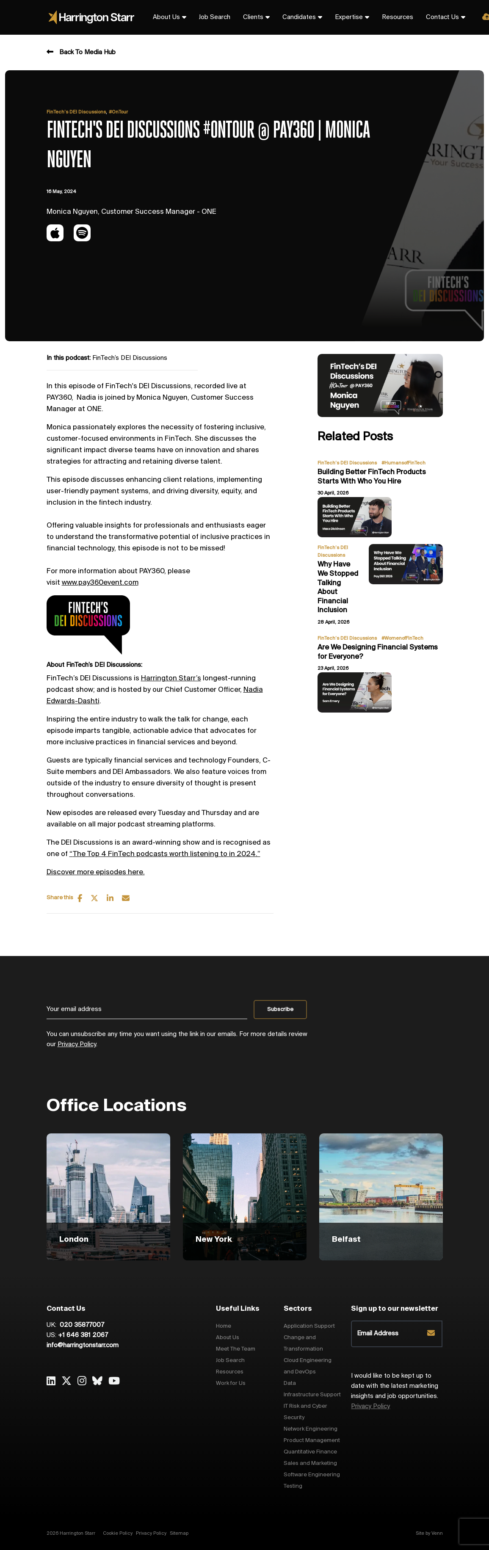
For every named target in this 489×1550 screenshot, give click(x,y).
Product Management (312, 1440)
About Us (166, 17)
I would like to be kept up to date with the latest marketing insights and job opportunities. (394, 1391)
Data (290, 1383)
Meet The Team (235, 1349)
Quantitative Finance (310, 1452)
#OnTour (118, 112)
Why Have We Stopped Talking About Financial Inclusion (338, 587)
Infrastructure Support (312, 1395)
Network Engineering (310, 1429)
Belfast (346, 1239)
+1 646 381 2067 (83, 1335)
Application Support (309, 1326)
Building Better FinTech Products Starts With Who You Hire (372, 477)
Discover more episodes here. (96, 872)
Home (223, 1326)
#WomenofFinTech (402, 638)
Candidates (299, 17)
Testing (293, 1486)
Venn (437, 1533)
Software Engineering (312, 1475)
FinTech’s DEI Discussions (76, 112)
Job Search (214, 17)
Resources (397, 17)
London (73, 1239)
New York (214, 1239)
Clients (253, 17)
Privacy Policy (77, 1044)
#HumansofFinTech (403, 463)
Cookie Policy (118, 1533)
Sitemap (179, 1533)
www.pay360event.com (100, 583)
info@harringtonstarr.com (83, 1345)
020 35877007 (81, 1325)
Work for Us (231, 1383)
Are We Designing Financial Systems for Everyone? (378, 652)
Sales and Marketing (310, 1463)
